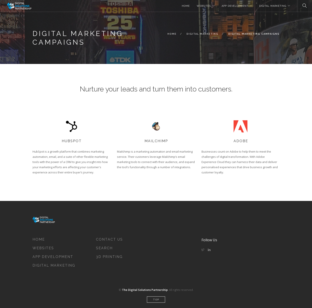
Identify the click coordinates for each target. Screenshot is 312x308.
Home (172, 34)
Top (156, 299)
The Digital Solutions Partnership (145, 290)
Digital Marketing (202, 34)
